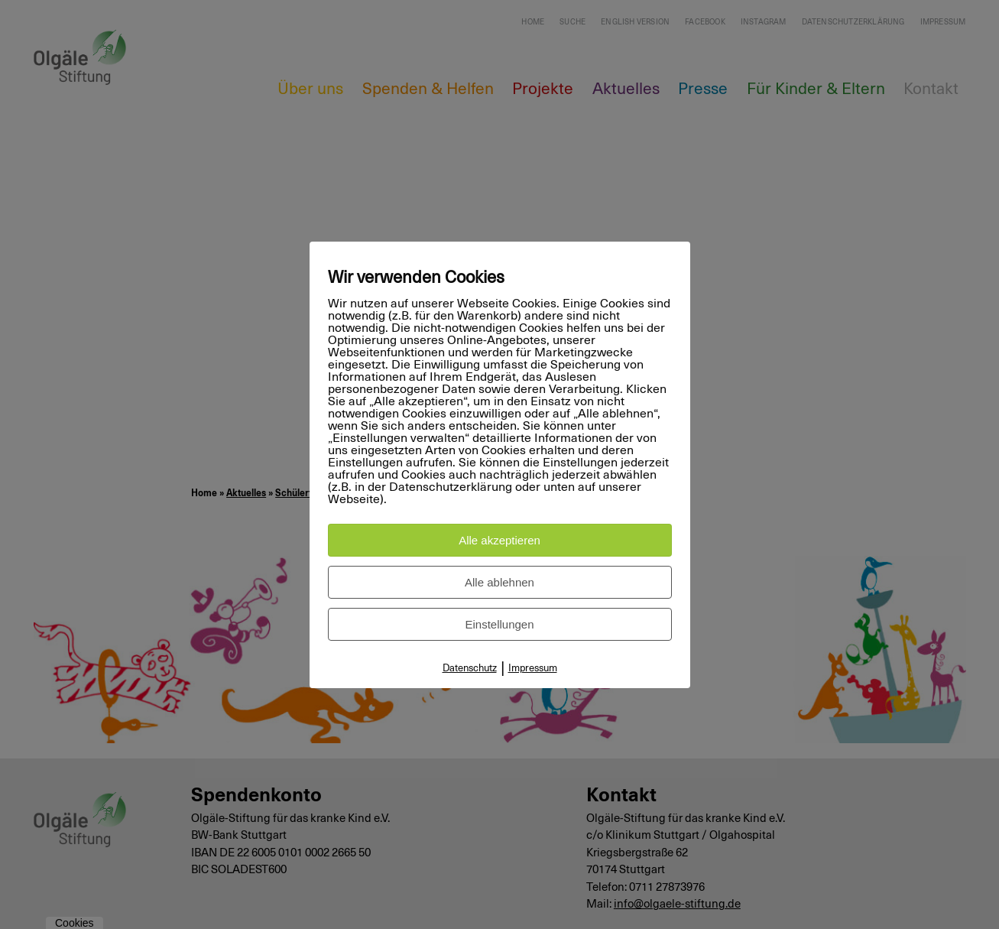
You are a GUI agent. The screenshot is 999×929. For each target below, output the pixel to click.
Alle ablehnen (499, 582)
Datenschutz (470, 669)
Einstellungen (499, 624)
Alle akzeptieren (499, 540)
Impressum (532, 669)
